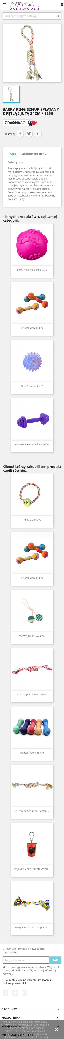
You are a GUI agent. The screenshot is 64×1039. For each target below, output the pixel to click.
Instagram (24, 993)
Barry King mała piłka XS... (32, 269)
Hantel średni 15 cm (32, 752)
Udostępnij (20, 133)
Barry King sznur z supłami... (32, 927)
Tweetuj (29, 133)
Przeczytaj (42, 1037)
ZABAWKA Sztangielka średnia (32, 444)
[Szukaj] (32, 16)
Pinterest (37, 133)
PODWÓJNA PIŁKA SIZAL (32, 636)
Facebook (5, 993)
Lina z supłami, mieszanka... (32, 694)
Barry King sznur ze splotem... (32, 810)
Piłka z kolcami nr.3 (32, 386)
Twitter (15, 993)
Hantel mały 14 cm (32, 327)
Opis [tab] (13, 153)
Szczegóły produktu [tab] (34, 153)
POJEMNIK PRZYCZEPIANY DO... (32, 869)
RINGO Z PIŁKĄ (32, 519)
